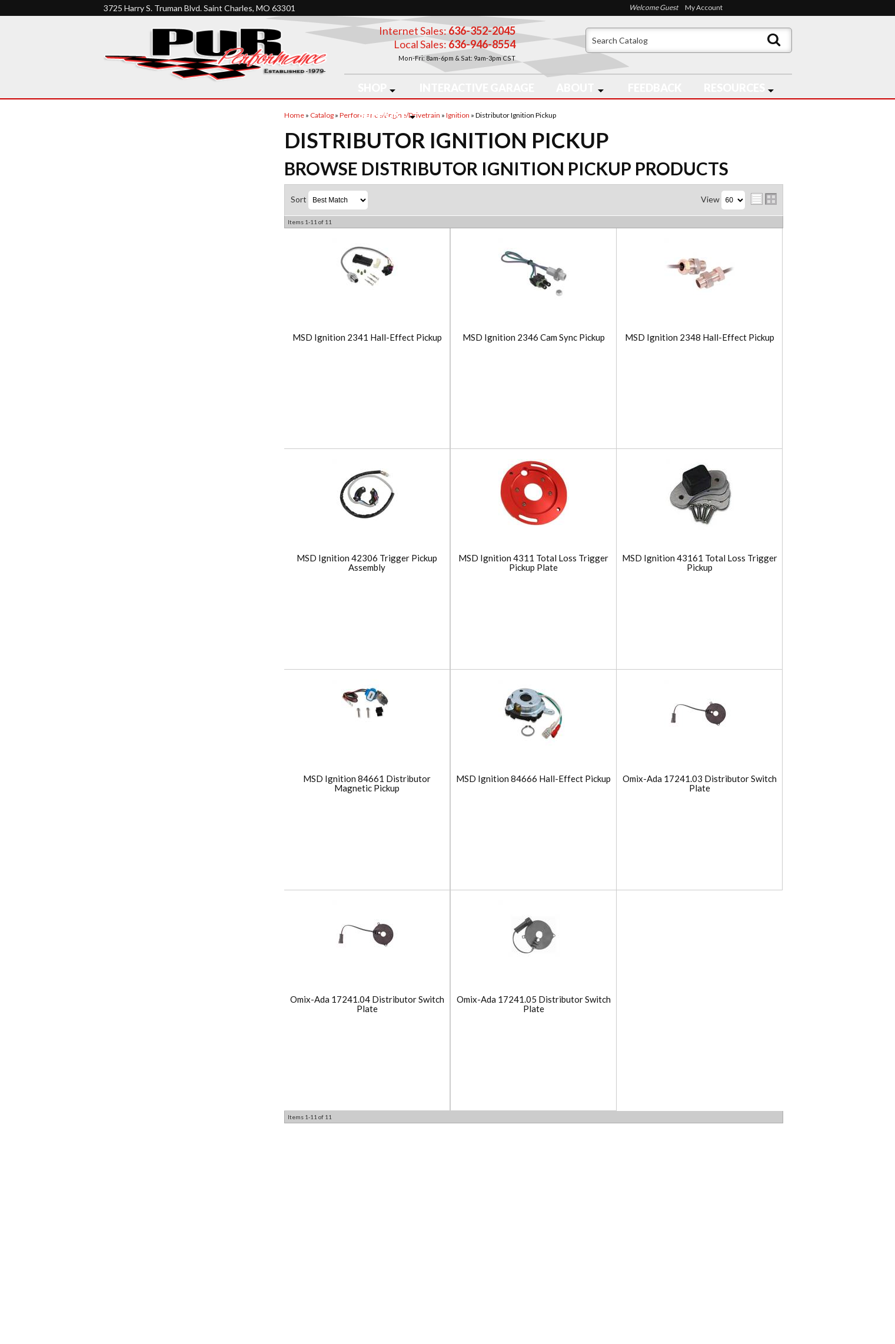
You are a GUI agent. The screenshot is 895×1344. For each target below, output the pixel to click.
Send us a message (493, 1292)
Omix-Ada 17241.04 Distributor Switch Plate (367, 1004)
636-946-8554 (516, 1247)
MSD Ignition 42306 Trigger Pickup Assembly (367, 563)
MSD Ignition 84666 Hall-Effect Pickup (533, 779)
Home (125, 1219)
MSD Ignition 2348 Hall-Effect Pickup (699, 337)
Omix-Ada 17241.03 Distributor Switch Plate (700, 783)
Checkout (130, 125)
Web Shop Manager (541, 1327)
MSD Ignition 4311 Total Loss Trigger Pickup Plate (533, 563)
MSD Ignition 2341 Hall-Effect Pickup (367, 337)
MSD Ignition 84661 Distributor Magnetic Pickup (367, 783)
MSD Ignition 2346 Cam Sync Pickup (534, 337)
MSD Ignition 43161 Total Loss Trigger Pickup (699, 563)
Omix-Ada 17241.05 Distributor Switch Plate (534, 1004)
